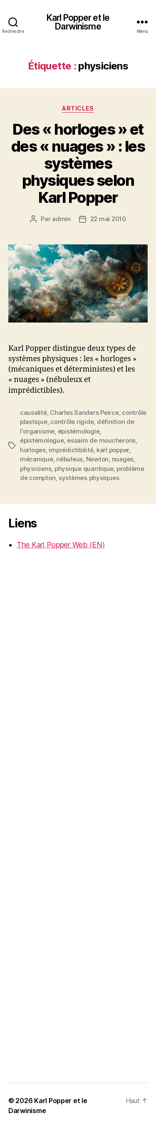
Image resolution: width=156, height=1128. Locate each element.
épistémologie (79, 431)
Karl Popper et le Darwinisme (78, 22)
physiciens (35, 469)
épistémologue (42, 440)
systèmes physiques (89, 478)
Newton (97, 459)
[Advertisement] (41, 687)
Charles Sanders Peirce (84, 412)
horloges (33, 450)
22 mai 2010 (108, 219)
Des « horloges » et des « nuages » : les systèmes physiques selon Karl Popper (78, 163)
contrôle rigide (72, 422)
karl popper (113, 450)
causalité (33, 412)
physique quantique (83, 469)
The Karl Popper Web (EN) (61, 544)
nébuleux (69, 459)
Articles (78, 108)
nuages (123, 459)
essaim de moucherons (101, 440)
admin (61, 219)
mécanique (36, 459)
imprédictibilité (71, 450)
